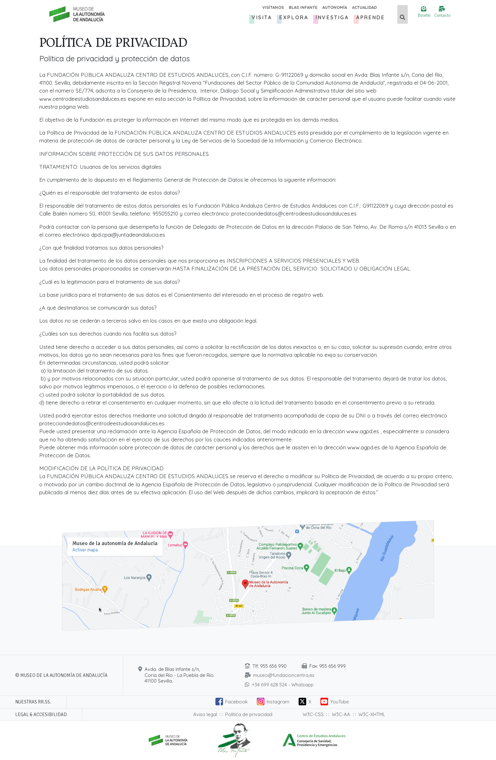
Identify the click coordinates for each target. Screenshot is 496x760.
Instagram (278, 702)
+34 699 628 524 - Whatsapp (282, 685)
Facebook (236, 702)
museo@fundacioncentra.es (283, 675)
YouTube (339, 702)
